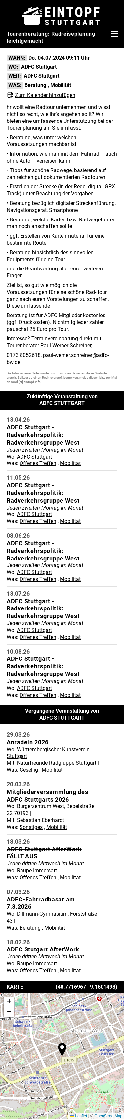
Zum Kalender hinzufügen (45, 95)
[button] (62, 1049)
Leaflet (78, 1116)
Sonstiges (31, 827)
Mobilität (60, 85)
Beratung (35, 85)
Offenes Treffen (38, 463)
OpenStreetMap (108, 1116)
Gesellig (29, 770)
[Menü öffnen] (113, 34)
